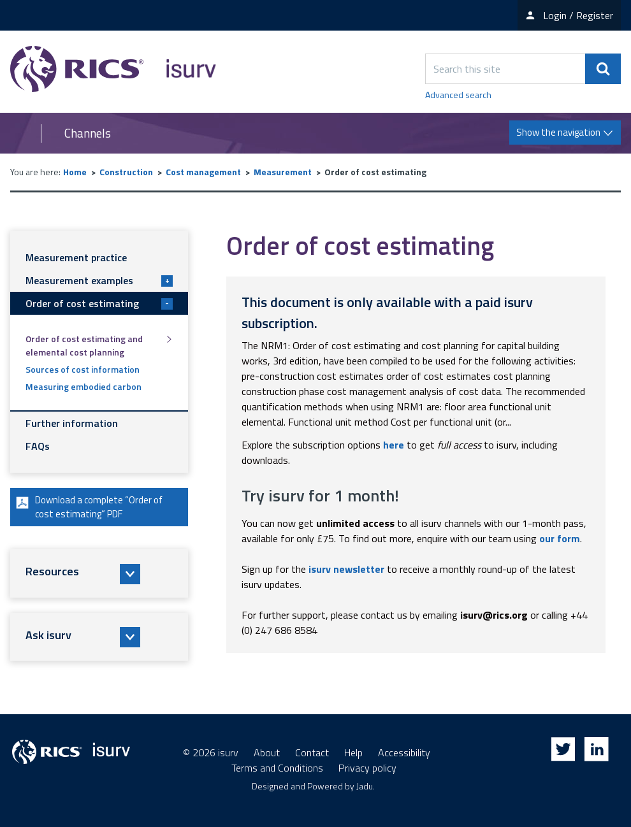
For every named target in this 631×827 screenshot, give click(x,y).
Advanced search (458, 94)
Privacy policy (367, 767)
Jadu (364, 786)
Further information (71, 423)
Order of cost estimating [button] (99, 303)
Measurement (283, 171)
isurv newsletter (346, 569)
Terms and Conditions (277, 767)
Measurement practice (76, 257)
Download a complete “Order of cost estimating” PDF (93, 508)
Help (353, 752)
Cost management (203, 171)
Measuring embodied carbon (83, 386)
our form (559, 538)
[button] (99, 576)
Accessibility (404, 752)
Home (75, 171)
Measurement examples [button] (99, 280)
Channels (87, 133)
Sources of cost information (82, 369)
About (267, 752)
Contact (312, 752)
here (393, 444)
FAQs (37, 446)
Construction (126, 171)
